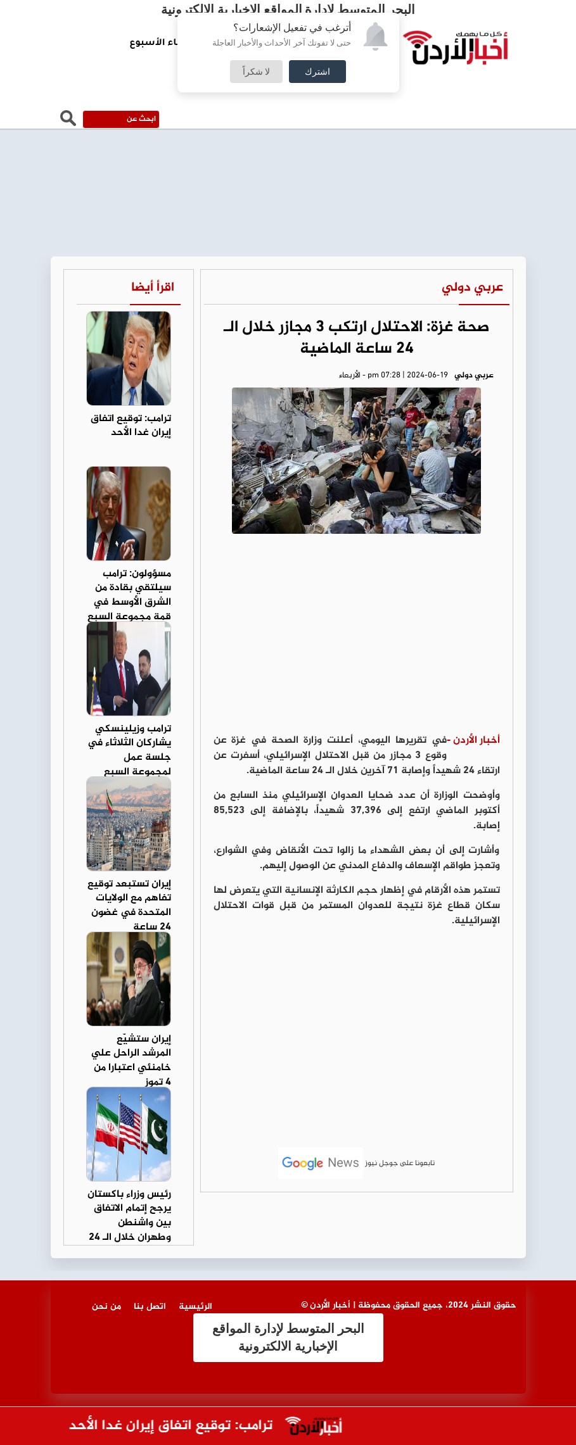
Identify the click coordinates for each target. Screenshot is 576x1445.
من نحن (106, 1306)
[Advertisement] (357, 638)
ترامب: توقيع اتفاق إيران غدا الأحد (165, 1426)
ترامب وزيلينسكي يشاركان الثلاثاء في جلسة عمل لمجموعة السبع (129, 751)
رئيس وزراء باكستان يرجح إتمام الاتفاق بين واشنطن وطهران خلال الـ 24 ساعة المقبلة (129, 1223)
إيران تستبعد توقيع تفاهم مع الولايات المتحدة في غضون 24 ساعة (129, 906)
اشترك (317, 71)
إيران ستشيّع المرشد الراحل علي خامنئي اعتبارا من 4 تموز (131, 1061)
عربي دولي (472, 287)
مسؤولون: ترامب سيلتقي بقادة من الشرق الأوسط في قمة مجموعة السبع (129, 595)
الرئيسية (195, 1306)
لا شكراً (257, 71)
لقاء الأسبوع (157, 44)
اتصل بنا (150, 1306)
